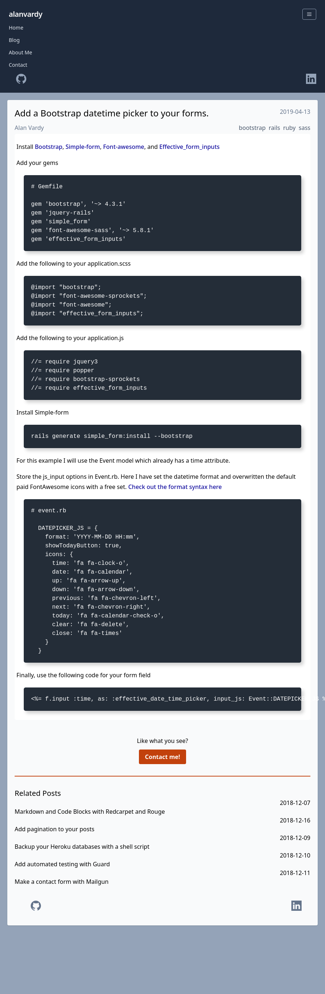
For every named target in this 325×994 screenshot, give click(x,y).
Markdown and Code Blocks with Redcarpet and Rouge (90, 812)
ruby (289, 128)
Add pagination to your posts (54, 829)
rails (274, 128)
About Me (20, 52)
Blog (14, 39)
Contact (18, 64)
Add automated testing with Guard (62, 864)
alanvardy (25, 14)
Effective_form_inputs (189, 147)
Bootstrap (49, 147)
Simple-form (82, 147)
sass (304, 128)
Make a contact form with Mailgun (62, 882)
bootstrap (252, 128)
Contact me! (162, 757)
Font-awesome (123, 147)
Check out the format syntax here (175, 487)
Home (16, 27)
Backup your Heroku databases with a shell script (82, 847)
